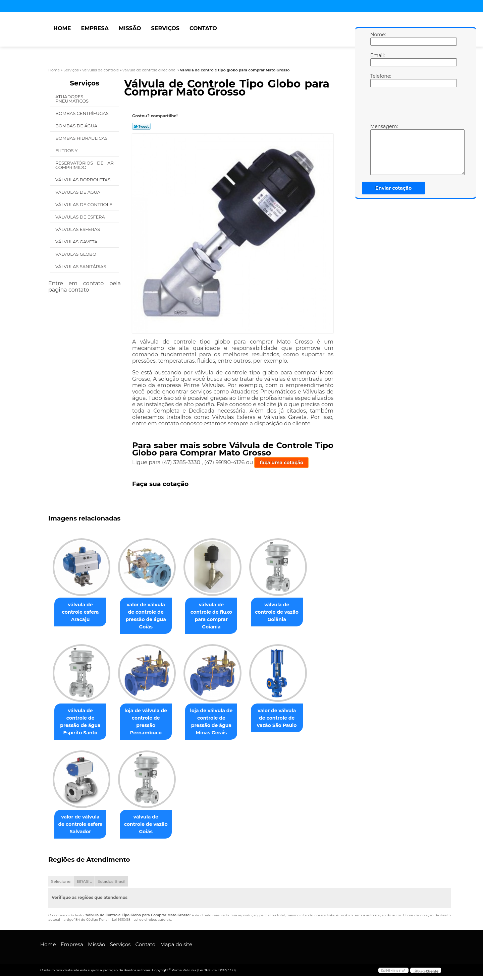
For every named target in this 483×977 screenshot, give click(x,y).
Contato (203, 28)
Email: (377, 59)
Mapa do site (176, 945)
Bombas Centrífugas (82, 113)
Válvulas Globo (76, 254)
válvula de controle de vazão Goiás (149, 821)
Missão (130, 28)
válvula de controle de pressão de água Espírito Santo (82, 718)
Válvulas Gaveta (77, 241)
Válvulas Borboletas (83, 179)
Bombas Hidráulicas (82, 138)
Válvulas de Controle (84, 204)
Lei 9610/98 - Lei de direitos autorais (141, 920)
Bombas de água (77, 125)
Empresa (95, 28)
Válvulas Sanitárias (81, 266)
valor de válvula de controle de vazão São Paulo (286, 718)
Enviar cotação (393, 188)
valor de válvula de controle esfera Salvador (82, 824)
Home (62, 28)
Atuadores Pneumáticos (72, 99)
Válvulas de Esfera (80, 217)
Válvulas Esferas (78, 229)
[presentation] (413, 107)
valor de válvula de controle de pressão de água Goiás (150, 616)
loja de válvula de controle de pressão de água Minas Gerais (218, 722)
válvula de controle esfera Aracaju (81, 608)
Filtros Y (67, 150)
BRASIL (84, 881)
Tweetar (141, 126)
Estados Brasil (111, 881)
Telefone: (377, 80)
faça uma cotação (281, 463)
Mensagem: (377, 149)
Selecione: (61, 881)
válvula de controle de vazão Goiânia (286, 608)
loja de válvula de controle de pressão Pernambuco (149, 722)
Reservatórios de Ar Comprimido (84, 165)
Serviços (165, 28)
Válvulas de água (78, 192)
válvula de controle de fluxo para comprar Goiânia (218, 612)
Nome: (377, 39)
